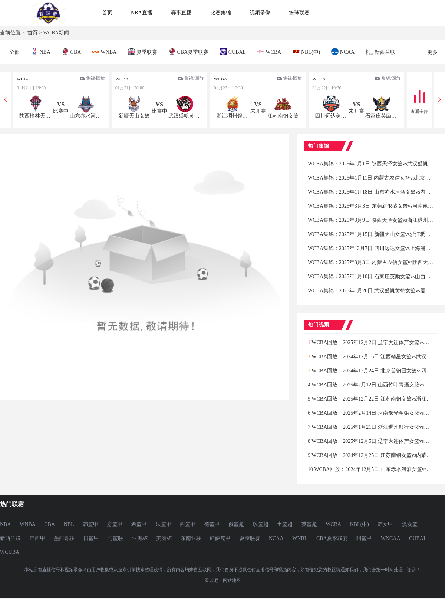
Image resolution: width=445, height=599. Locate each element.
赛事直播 (181, 13)
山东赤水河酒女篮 (86, 116)
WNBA (104, 51)
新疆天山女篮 (134, 116)
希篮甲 (139, 524)
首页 (107, 13)
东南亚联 (191, 538)
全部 (14, 52)
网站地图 (232, 580)
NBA (40, 51)
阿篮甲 (364, 538)
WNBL (299, 538)
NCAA (343, 51)
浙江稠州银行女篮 (233, 116)
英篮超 (309, 524)
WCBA (269, 51)
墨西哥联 (64, 538)
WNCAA (390, 538)
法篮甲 (163, 524)
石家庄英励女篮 (381, 116)
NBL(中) (306, 51)
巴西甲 (37, 538)
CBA (71, 51)
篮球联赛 (299, 13)
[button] (439, 100)
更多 (432, 52)
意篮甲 (115, 524)
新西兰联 (380, 51)
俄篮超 (236, 524)
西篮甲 (187, 524)
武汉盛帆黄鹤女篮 (184, 116)
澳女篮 (410, 524)
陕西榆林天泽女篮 (35, 116)
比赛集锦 (220, 13)
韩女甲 (385, 524)
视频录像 (260, 13)
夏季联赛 (142, 51)
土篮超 (285, 524)
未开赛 (258, 111)
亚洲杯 (140, 538)
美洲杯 (164, 538)
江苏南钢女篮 (283, 116)
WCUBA (9, 552)
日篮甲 (91, 538)
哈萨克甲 (220, 538)
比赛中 (61, 111)
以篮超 (260, 524)
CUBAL (233, 51)
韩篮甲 (90, 524)
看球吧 (211, 580)
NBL (69, 524)
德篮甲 (212, 524)
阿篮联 (115, 538)
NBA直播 (141, 13)
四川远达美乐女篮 (331, 116)
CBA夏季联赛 (188, 51)
